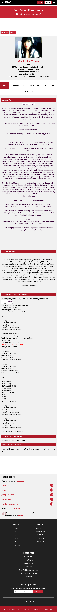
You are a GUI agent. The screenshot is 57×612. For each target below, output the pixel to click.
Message (4, 32)
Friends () (49, 85)
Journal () (28, 92)
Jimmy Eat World (8, 495)
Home (16, 528)
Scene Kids (28, 577)
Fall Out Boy (6, 499)
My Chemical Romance (10, 504)
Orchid (4, 490)
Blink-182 (20, 515)
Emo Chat (40, 542)
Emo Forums (40, 538)
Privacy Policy (26, 609)
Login (17, 531)
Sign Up (48, 2)
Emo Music (29, 560)
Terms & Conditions (11, 609)
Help (16, 542)
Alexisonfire (6, 485)
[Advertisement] (28, 25)
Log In (40, 2)
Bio (4, 85)
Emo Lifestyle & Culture (28, 573)
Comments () (18, 85)
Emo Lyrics (28, 567)
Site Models (40, 535)
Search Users (40, 528)
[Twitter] (30, 602)
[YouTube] (34, 602)
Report (12, 32)
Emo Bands (28, 563)
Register (17, 535)
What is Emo (28, 556)
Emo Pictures (40, 531)
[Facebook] (26, 602)
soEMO (6, 2)
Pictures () (34, 85)
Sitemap (17, 545)
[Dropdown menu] (54, 2)
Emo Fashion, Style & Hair (28, 570)
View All (21, 481)
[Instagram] (40, 14)
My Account (16, 538)
